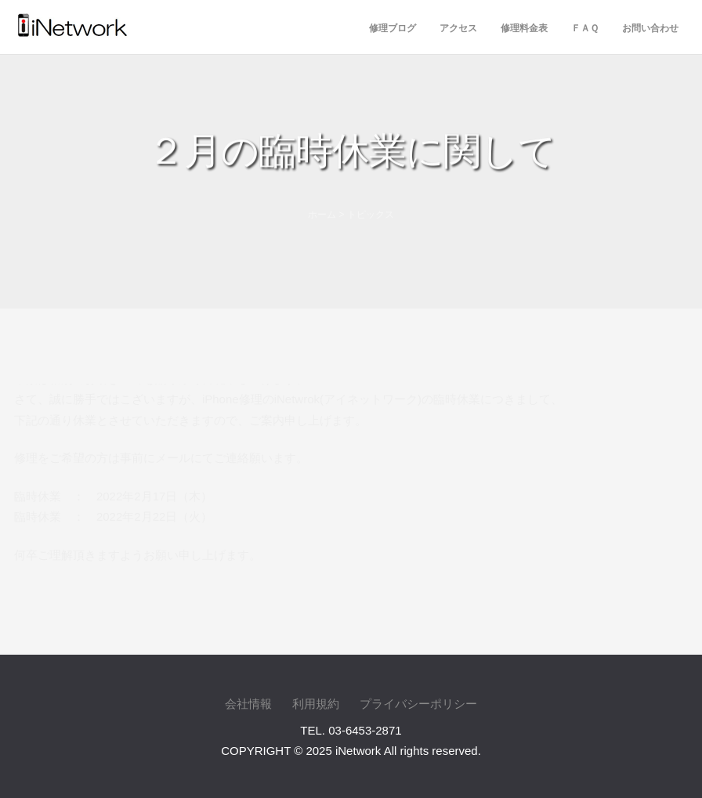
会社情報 (248, 703)
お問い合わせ (650, 28)
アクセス (458, 28)
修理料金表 (524, 28)
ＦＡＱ (585, 28)
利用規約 (315, 703)
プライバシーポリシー (418, 703)
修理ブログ (392, 28)
